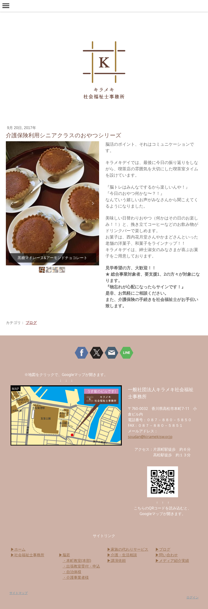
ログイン (192, 597)
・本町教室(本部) (77, 560)
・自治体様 (72, 571)
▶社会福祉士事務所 (27, 554)
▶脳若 (64, 554)
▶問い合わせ (166, 554)
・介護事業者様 (76, 577)
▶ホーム (18, 549)
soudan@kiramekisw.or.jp (150, 436)
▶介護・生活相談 (122, 554)
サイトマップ (18, 593)
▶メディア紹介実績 (172, 560)
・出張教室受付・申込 (81, 566)
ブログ (31, 323)
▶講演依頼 (116, 560)
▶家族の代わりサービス (127, 549)
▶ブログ (162, 549)
